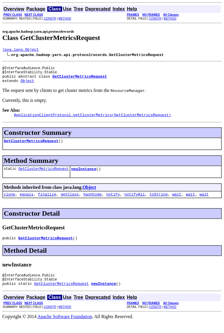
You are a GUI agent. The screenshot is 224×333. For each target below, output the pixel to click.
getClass (70, 202)
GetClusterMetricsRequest (31, 146)
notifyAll (135, 202)
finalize (47, 202)
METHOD (65, 18)
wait (176, 202)
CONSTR (50, 18)
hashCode (92, 202)
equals (27, 202)
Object (27, 85)
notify (113, 202)
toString (158, 202)
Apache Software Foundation (64, 327)
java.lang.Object (20, 50)
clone (9, 202)
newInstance (83, 175)
